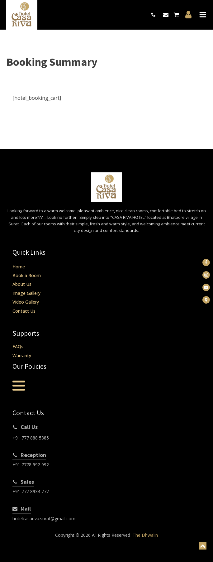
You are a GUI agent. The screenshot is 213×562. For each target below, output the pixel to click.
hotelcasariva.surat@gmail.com (43, 518)
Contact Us (24, 311)
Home (18, 267)
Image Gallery (26, 293)
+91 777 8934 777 (30, 491)
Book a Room (26, 275)
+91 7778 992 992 (30, 465)
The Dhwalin (145, 535)
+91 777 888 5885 (30, 438)
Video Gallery (25, 302)
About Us (21, 284)
